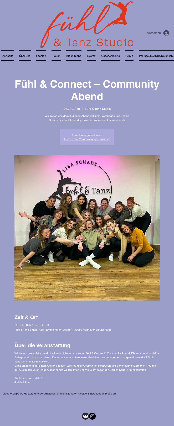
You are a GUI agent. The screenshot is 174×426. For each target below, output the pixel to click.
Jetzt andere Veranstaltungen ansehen (87, 139)
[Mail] (85, 416)
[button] (56, 55)
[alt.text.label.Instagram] (92, 416)
